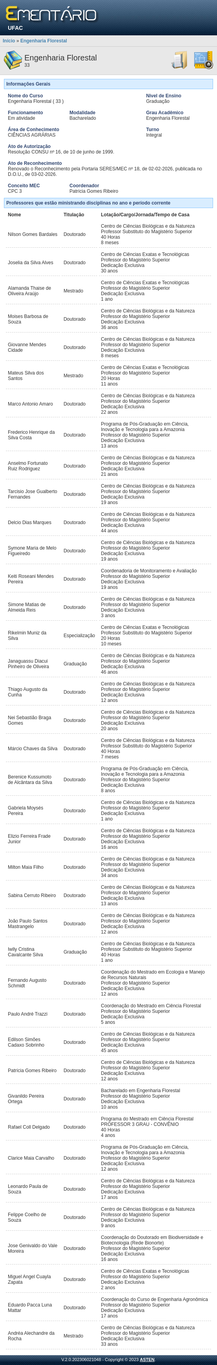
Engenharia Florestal (43, 41)
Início (9, 41)
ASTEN (147, 1359)
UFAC (15, 28)
